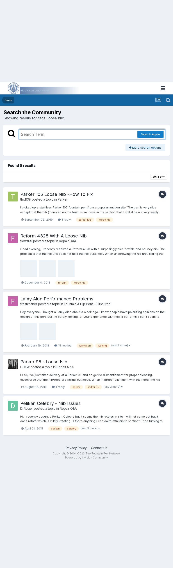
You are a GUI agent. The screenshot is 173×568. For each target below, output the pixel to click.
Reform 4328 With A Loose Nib (53, 236)
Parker (63, 199)
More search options (145, 147)
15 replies (62, 345)
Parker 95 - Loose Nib (43, 362)
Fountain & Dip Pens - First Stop (87, 304)
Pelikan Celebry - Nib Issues (50, 403)
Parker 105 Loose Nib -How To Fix (56, 194)
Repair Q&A (67, 241)
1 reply (64, 219)
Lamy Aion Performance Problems (56, 299)
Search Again (150, 134)
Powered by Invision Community (86, 457)
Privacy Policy (76, 448)
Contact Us (99, 448)
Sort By (159, 176)
